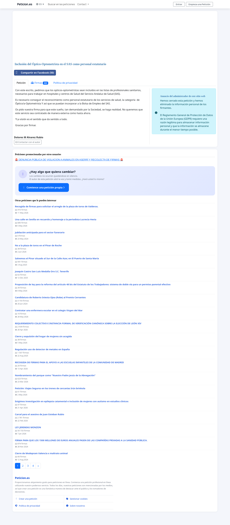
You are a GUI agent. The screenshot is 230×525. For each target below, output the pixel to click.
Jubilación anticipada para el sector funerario (40, 232)
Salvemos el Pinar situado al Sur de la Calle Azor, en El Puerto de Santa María (57, 258)
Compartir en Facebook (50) (34, 72)
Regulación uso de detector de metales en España (42, 349)
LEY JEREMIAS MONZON (28, 427)
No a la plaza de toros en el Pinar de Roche (38, 245)
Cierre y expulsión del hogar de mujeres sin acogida (43, 336)
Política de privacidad (65, 82)
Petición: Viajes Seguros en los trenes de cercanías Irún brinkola (50, 388)
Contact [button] (82, 4)
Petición (21, 82)
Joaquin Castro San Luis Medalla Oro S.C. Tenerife (42, 271)
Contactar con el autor (27, 142)
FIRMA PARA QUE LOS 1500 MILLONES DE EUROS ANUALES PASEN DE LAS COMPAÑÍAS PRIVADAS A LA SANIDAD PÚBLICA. (81, 440)
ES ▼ (40, 4)
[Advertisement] (104, 37)
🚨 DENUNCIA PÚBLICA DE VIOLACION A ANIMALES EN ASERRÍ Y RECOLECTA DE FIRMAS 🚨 (69, 159)
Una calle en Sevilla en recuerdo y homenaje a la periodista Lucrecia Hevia (55, 219)
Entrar (179, 4)
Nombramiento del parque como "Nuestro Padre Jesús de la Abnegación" (55, 375)
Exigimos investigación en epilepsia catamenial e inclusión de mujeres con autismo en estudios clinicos (71, 401)
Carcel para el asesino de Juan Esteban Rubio (39, 414)
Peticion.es (24, 4)
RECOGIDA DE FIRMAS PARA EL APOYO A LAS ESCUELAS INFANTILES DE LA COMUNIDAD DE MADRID (69, 362)
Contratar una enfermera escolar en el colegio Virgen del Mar (49, 310)
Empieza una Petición (199, 4)
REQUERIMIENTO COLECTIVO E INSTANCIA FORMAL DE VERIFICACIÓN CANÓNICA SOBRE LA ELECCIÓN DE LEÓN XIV (78, 323)
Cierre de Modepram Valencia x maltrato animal (41, 453)
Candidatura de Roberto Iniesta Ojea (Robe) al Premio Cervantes (50, 297)
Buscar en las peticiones (61, 4)
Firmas (39, 83)
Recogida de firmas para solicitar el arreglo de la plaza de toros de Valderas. (56, 206)
